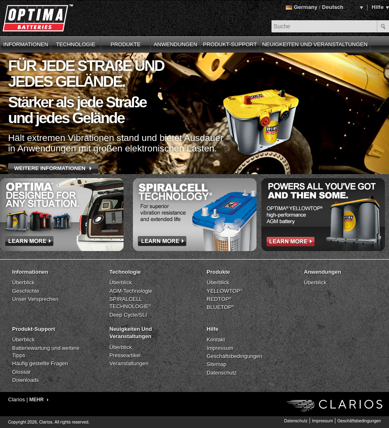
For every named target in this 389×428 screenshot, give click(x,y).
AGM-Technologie (130, 291)
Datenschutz (222, 373)
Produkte (218, 272)
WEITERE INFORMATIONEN (49, 168)
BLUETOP (220, 307)
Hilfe (378, 7)
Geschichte (25, 291)
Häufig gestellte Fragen (40, 363)
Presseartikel (125, 355)
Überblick (23, 282)
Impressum (220, 348)
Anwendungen (322, 272)
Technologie (125, 272)
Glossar (21, 372)
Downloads (25, 380)
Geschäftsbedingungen (234, 356)
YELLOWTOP (225, 291)
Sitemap (217, 364)
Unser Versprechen (35, 299)
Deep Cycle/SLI (128, 315)
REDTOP (219, 299)
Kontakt (216, 339)
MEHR (39, 399)
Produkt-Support (33, 329)
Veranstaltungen (128, 363)
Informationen (30, 272)
